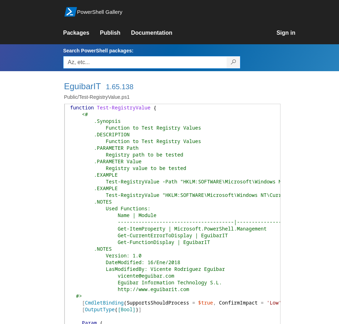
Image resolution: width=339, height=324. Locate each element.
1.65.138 (119, 87)
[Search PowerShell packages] (233, 62)
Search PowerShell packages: (98, 50)
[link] (81, 33)
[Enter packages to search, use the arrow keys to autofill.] (145, 62)
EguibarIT (82, 86)
